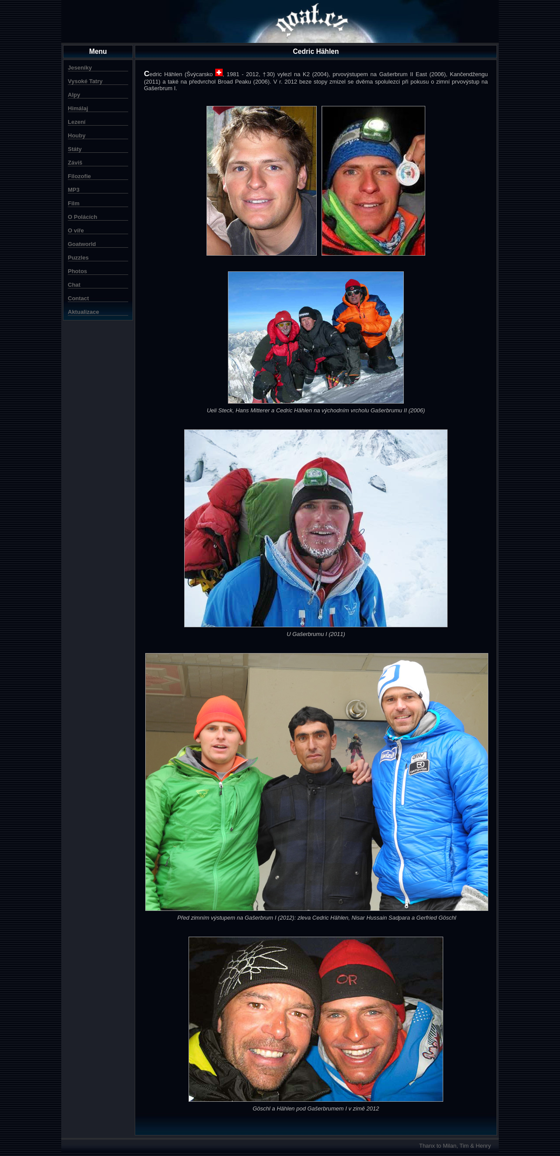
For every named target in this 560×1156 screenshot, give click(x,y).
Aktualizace (83, 312)
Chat (74, 284)
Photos (77, 271)
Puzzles (78, 257)
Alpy (74, 94)
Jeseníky (80, 67)
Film (74, 203)
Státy (75, 149)
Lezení (76, 122)
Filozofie (79, 176)
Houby (76, 135)
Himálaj (78, 108)
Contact (78, 298)
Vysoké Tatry (85, 81)
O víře (76, 230)
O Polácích (82, 217)
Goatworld (82, 244)
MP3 (74, 189)
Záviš (75, 162)
